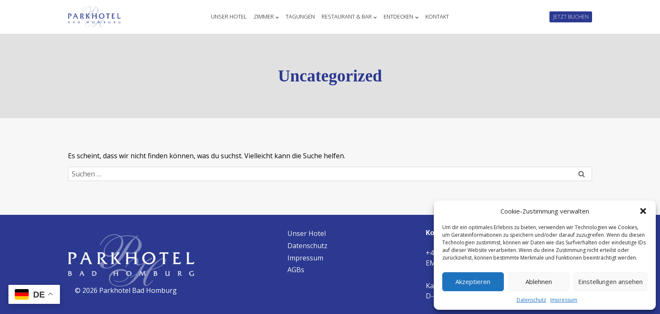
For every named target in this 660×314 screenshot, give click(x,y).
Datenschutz (531, 299)
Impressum (563, 299)
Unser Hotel (229, 17)
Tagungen (300, 17)
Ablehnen (538, 281)
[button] (643, 211)
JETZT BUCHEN (571, 16)
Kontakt (437, 17)
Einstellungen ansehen (610, 281)
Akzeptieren (472, 281)
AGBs (295, 269)
